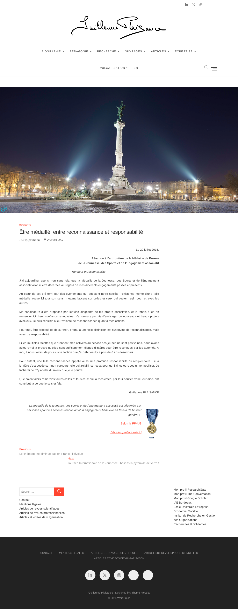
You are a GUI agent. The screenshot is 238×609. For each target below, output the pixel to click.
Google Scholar (197, 498)
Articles (158, 51)
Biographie (51, 51)
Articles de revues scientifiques (39, 508)
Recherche (106, 51)
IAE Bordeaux (183, 502)
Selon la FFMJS (131, 423)
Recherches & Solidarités (190, 524)
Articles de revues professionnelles (42, 512)
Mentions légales (30, 504)
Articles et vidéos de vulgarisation (41, 517)
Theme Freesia (141, 592)
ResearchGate (196, 489)
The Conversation (199, 494)
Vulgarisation (112, 67)
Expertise (184, 51)
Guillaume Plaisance (100, 592)
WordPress (123, 598)
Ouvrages (133, 51)
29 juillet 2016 (53, 240)
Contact (24, 499)
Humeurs (25, 224)
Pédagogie (79, 51)
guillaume (34, 240)
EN (136, 67)
